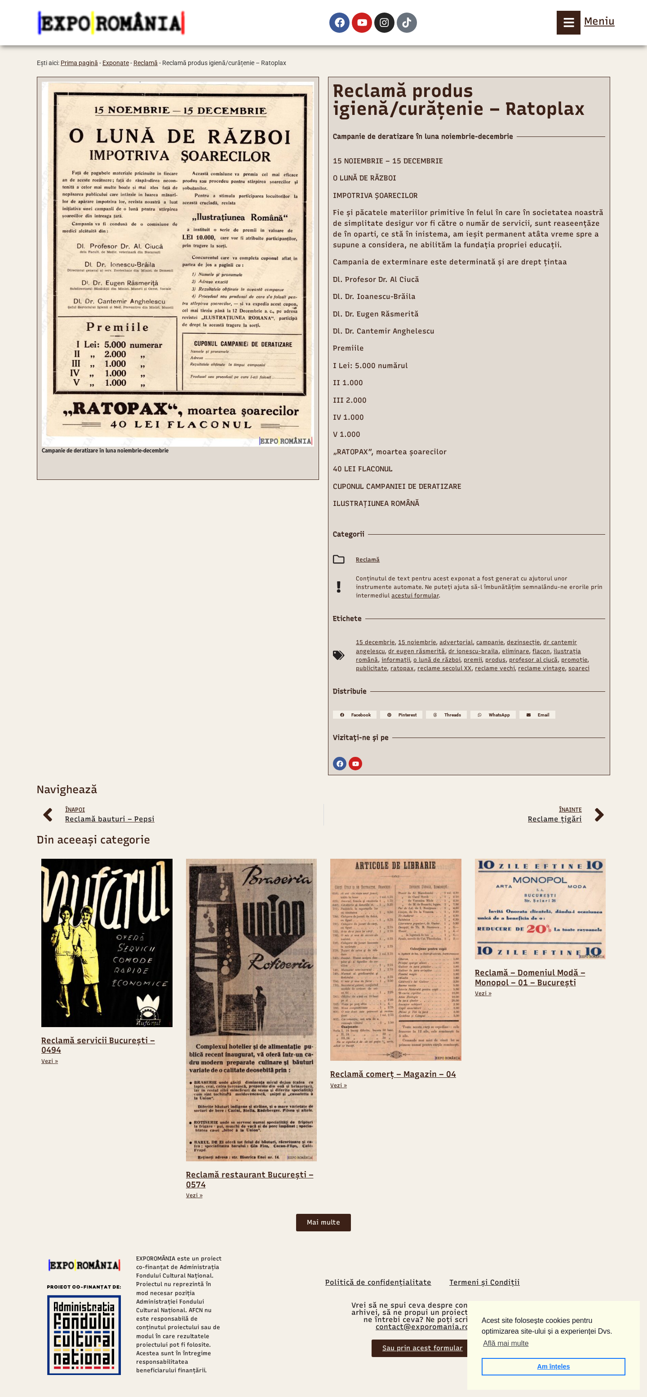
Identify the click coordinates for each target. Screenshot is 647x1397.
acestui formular (415, 595)
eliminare (515, 651)
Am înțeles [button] (553, 1366)
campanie (489, 642)
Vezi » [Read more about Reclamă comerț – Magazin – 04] (338, 1085)
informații (395, 659)
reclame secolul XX (444, 668)
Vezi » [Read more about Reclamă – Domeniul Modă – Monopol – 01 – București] (483, 993)
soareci (578, 668)
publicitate (371, 668)
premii (473, 659)
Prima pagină (79, 62)
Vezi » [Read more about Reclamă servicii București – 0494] (49, 1061)
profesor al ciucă (533, 659)
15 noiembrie (417, 642)
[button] (355, 715)
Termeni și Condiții (484, 1282)
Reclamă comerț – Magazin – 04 (393, 1074)
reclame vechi (494, 668)
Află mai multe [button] (505, 1343)
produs (495, 659)
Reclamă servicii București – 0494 (98, 1045)
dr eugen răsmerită (416, 651)
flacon (541, 651)
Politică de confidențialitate (378, 1282)
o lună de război (436, 659)
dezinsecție (523, 642)
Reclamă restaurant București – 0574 (250, 1180)
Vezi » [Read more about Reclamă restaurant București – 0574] (194, 1195)
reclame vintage (541, 668)
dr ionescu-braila (473, 651)
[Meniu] (567, 22)
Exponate (115, 62)
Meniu (599, 21)
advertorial (456, 642)
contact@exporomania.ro (423, 1326)
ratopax (402, 668)
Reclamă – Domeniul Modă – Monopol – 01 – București (530, 978)
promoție (574, 659)
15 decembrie (375, 642)
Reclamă (145, 62)
